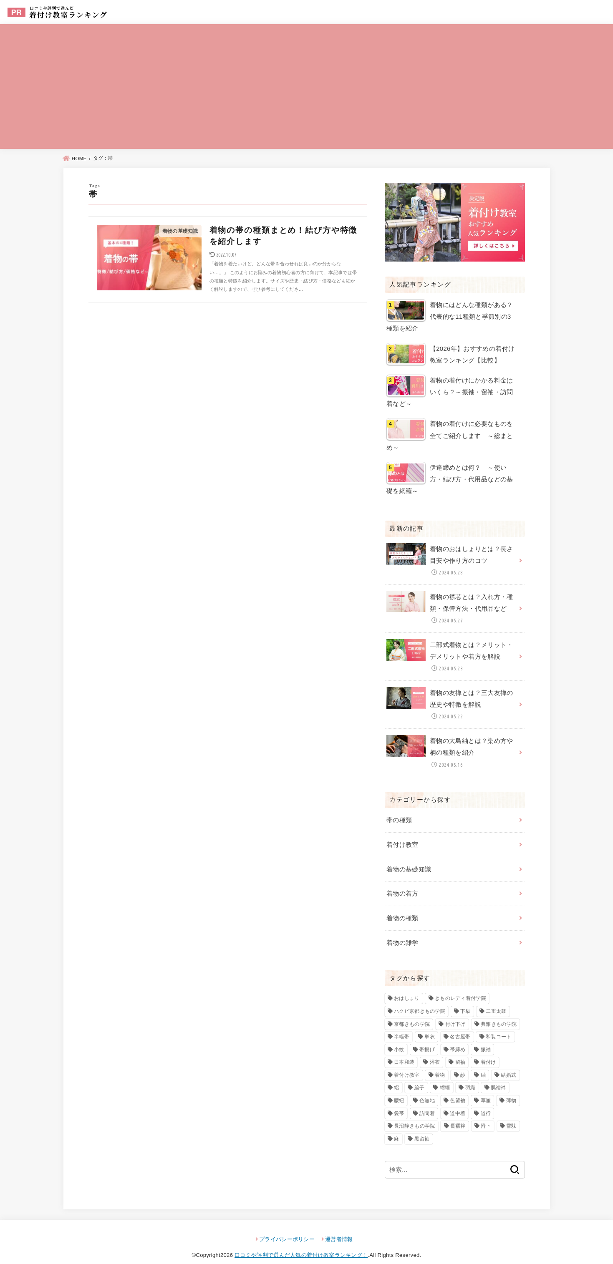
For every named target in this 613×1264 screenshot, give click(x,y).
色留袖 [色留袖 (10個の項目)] (457, 1090)
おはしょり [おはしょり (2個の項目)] (407, 988)
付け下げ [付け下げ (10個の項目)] (455, 1014)
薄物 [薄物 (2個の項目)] (511, 1090)
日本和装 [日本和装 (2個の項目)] (404, 1052)
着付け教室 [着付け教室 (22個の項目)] (407, 1065)
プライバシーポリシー (287, 1229)
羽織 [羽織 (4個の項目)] (470, 1077)
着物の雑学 (402, 932)
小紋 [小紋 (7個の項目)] (399, 1039)
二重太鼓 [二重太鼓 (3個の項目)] (496, 1001)
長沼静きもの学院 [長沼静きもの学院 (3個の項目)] (414, 1115)
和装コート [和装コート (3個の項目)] (499, 1026)
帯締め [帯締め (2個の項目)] (457, 1039)
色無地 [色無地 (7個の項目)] (427, 1090)
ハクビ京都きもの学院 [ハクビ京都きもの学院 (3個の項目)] (419, 1001)
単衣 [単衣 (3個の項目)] (429, 1026)
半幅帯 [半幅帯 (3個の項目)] (401, 1026)
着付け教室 (402, 836)
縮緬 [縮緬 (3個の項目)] (445, 1077)
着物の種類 (402, 908)
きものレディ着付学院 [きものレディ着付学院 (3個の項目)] (460, 988)
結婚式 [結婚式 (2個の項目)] (508, 1065)
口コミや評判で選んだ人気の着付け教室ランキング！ (301, 1244)
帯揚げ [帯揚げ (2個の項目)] (427, 1039)
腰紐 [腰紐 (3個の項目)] (399, 1090)
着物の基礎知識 (408, 860)
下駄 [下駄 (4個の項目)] (465, 1001)
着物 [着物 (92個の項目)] (440, 1065)
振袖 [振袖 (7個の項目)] (486, 1039)
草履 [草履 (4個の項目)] (486, 1090)
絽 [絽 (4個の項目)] (396, 1077)
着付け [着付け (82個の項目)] (488, 1052)
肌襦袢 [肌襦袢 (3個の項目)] (498, 1077)
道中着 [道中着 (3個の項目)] (457, 1103)
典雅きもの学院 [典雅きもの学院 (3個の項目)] (499, 1014)
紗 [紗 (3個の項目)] (462, 1065)
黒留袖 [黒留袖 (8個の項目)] (422, 1128)
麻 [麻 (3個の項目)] (396, 1128)
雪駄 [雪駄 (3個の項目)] (511, 1115)
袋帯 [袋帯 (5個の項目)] (399, 1103)
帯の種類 (399, 812)
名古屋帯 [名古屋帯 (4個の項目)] (460, 1026)
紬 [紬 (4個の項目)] (483, 1065)
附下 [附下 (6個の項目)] (486, 1115)
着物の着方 (402, 884)
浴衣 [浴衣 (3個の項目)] (435, 1052)
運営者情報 (339, 1229)
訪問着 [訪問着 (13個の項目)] (427, 1103)
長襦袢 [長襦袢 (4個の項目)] (458, 1115)
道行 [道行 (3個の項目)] (486, 1103)
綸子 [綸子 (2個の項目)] (419, 1077)
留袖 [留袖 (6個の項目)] (460, 1052)
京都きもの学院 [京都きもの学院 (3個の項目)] (412, 1014)
